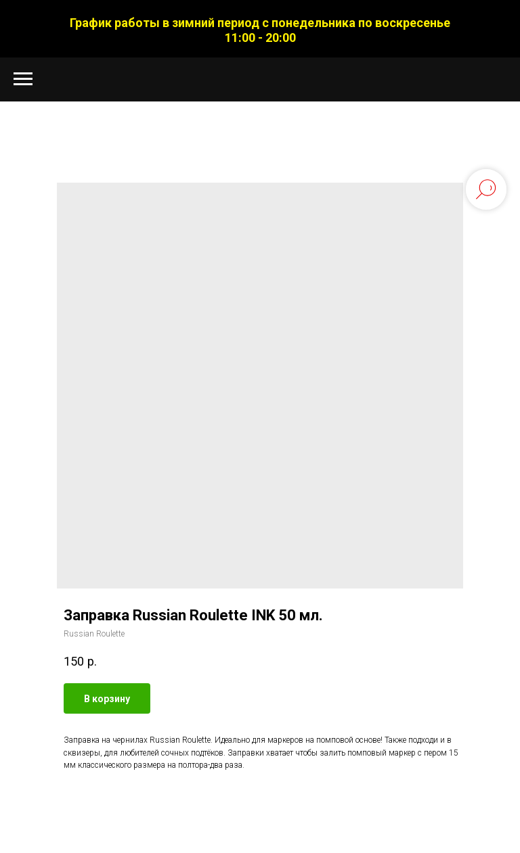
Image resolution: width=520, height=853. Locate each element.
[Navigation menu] (23, 79)
